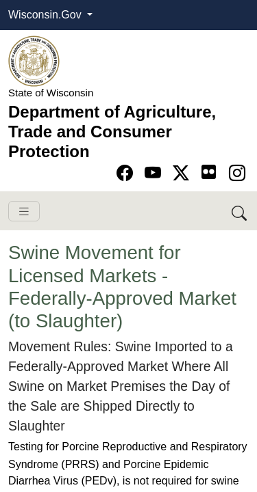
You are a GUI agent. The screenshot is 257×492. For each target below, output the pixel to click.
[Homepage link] (34, 60)
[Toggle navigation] (24, 211)
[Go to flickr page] (208, 172)
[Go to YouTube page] (155, 173)
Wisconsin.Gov (46, 14)
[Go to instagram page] (237, 173)
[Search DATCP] (240, 210)
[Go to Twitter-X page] (183, 173)
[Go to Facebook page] (127, 173)
